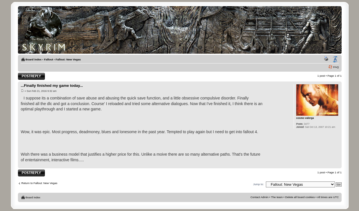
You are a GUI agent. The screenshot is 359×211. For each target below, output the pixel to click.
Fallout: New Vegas (68, 59)
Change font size (335, 59)
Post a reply (31, 76)
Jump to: (258, 184)
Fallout (48, 59)
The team (277, 197)
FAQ (336, 67)
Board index (34, 59)
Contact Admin (259, 197)
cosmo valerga (305, 118)
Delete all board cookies (300, 197)
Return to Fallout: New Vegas (39, 183)
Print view (327, 59)
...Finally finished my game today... (52, 85)
